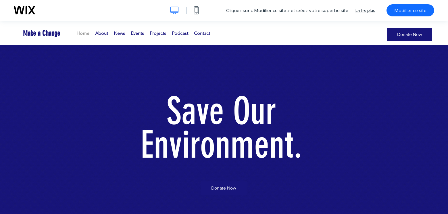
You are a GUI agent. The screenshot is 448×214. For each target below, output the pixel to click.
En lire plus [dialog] (365, 10)
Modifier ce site (410, 10)
